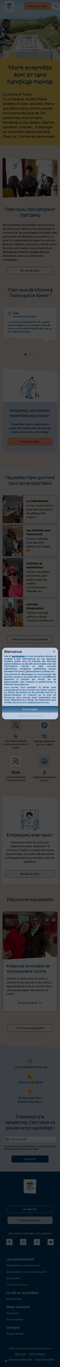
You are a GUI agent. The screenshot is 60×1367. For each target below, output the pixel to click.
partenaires (18, 656)
